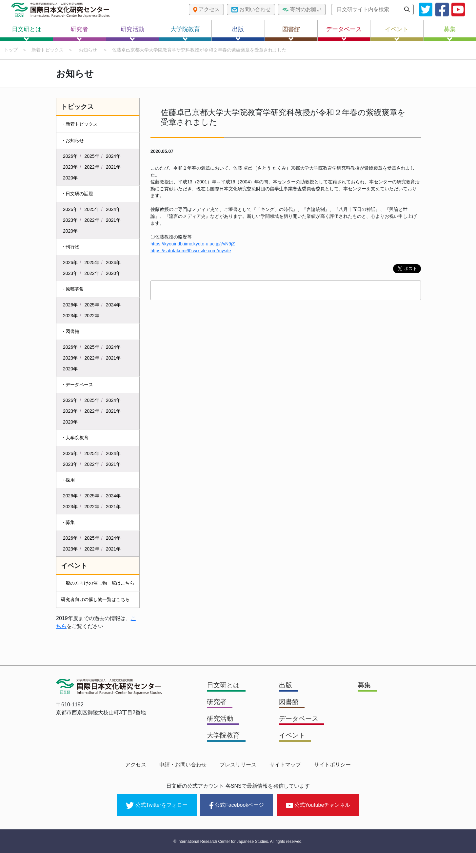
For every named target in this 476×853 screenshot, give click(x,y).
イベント (396, 33)
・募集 (68, 522)
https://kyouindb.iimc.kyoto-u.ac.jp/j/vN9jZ (192, 243)
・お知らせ (72, 140)
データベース (344, 33)
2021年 (113, 167)
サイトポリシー (332, 764)
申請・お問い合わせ (183, 764)
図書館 (291, 33)
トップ (11, 49)
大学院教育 (185, 33)
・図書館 (70, 331)
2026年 (70, 156)
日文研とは (26, 33)
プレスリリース (238, 764)
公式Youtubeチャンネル (318, 805)
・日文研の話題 (77, 193)
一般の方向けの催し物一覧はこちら (97, 583)
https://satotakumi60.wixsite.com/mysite (190, 250)
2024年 (113, 156)
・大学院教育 (75, 437)
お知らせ (88, 49)
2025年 (92, 156)
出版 (238, 33)
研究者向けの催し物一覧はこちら (95, 599)
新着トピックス (47, 49)
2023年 (70, 167)
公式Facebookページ (236, 805)
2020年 (70, 177)
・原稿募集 (72, 289)
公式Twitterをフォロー (157, 805)
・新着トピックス (79, 124)
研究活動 (132, 33)
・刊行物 (70, 246)
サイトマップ (285, 764)
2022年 (92, 167)
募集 (450, 33)
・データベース (77, 384)
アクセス (135, 764)
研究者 (79, 33)
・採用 (68, 480)
